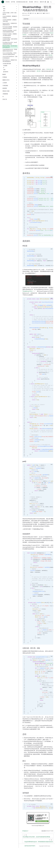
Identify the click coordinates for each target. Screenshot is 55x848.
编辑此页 (25, 830)
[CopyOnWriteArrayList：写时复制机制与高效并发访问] (38, 841)
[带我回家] (3, 2)
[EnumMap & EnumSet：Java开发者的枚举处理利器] (38, 836)
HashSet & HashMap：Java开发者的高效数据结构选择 (10, 31)
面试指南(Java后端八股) (22, 1)
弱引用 (50, 55)
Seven (25, 13)
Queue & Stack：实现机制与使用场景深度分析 (10, 24)
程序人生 (36, 1)
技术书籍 (13, 1)
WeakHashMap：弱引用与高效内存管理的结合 (10, 46)
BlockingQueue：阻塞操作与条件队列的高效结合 (10, 60)
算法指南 (31, 1)
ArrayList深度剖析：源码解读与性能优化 (10, 17)
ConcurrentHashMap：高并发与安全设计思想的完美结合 (9, 53)
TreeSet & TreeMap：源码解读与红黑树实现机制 (10, 34)
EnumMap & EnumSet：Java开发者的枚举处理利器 (10, 43)
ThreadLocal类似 (28, 291)
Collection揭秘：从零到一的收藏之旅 (9, 13)
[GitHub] (45, 2)
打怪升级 (7, 1)
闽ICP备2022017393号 (30, 845)
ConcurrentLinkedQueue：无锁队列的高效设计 (10, 57)
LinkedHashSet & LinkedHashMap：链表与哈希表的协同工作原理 (10, 39)
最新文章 (42, 1)
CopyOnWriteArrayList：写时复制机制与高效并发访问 (10, 50)
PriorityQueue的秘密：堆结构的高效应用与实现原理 (10, 27)
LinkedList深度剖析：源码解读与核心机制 (10, 20)
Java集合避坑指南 (7, 63)
